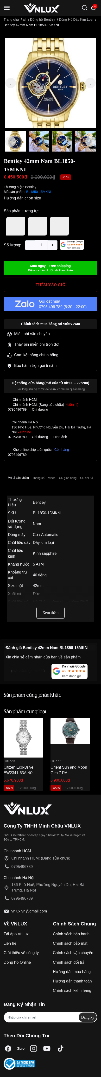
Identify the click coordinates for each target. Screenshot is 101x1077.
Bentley (30, 187)
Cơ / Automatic (45, 535)
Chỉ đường (40, 409)
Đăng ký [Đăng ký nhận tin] (87, 1017)
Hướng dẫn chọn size (22, 198)
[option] (50, 83)
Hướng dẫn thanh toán (72, 981)
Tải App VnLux (16, 934)
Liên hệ (10, 943)
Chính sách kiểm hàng (72, 990)
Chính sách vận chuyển (73, 953)
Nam (37, 524)
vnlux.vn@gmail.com (29, 911)
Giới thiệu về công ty (21, 953)
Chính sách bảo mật (70, 943)
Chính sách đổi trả (68, 962)
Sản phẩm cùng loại (25, 712)
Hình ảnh (60, 437)
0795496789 (17, 409)
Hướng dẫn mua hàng (72, 972)
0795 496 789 (51, 307)
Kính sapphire (45, 553)
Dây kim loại (43, 543)
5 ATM (38, 564)
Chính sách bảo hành (71, 934)
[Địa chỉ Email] (50, 1017)
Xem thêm (50, 613)
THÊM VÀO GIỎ (50, 285)
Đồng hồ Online (17, 962)
